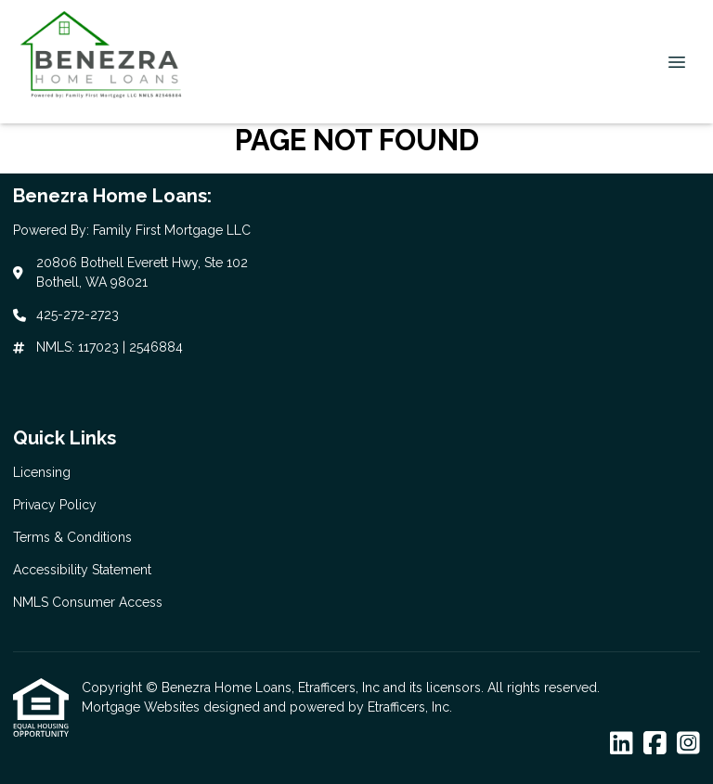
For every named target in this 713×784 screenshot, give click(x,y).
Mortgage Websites (142, 707)
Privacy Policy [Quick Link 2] (55, 504)
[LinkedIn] (621, 744)
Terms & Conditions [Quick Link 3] (72, 537)
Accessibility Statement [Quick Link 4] (82, 569)
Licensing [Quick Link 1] (42, 472)
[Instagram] (688, 744)
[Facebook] (655, 744)
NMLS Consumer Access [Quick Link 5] (87, 602)
